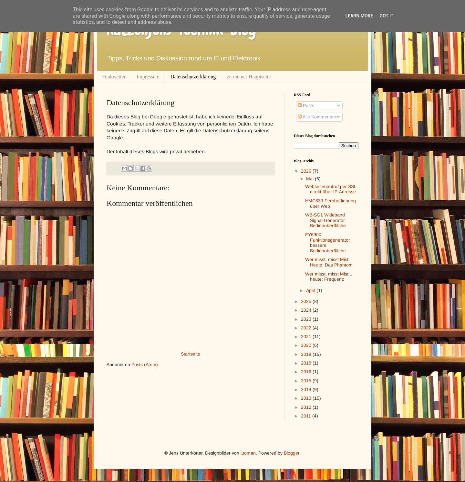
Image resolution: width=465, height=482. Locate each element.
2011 (306, 415)
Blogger (291, 453)
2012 (307, 407)
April (311, 290)
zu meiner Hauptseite (249, 76)
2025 (307, 301)
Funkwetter (114, 76)
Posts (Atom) (144, 364)
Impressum (148, 76)
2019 (307, 354)
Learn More (359, 15)
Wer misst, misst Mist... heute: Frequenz (328, 276)
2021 (307, 336)
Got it (386, 15)
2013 (307, 398)
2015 (307, 380)
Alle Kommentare (318, 116)
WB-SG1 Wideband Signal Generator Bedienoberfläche (325, 220)
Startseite (190, 353)
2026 (307, 171)
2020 (307, 345)
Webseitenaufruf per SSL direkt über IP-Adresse (330, 189)
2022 (307, 327)
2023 (307, 319)
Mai (310, 178)
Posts (306, 105)
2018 (307, 363)
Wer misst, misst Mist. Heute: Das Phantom (329, 262)
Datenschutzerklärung (193, 76)
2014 (307, 389)
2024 (307, 310)
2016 (307, 371)
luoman (248, 453)
